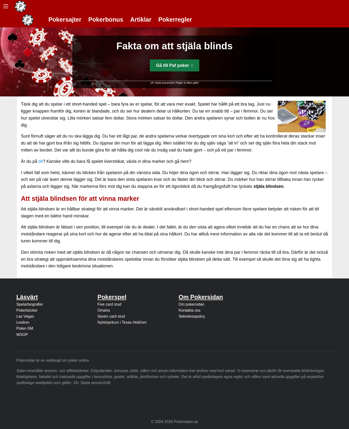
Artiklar (140, 19)
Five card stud (109, 304)
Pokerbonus (105, 19)
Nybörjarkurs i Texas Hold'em (121, 322)
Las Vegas (25, 316)
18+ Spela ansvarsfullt (162, 83)
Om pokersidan (191, 304)
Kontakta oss (189, 310)
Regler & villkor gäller (187, 83)
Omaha (103, 310)
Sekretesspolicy (192, 316)
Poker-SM (24, 328)
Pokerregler (175, 19)
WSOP (22, 335)
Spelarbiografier (29, 304)
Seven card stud (111, 316)
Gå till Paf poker (174, 65)
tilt (40, 161)
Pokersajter (64, 19)
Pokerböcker (26, 310)
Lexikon (22, 322)
